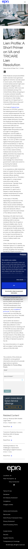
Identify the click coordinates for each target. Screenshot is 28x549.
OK (14, 285)
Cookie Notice (7, 531)
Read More (7, 426)
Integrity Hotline (8, 504)
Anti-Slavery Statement (10, 498)
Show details (20, 279)
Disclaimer (6, 494)
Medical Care (15, 107)
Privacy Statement (9, 521)
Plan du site (6, 514)
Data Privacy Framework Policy (12, 518)
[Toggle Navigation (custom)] (25, 2)
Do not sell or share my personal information (14, 292)
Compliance (6, 501)
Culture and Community (10, 511)
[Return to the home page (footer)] (5, 2)
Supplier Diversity (8, 538)
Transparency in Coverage (11, 541)
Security (5, 534)
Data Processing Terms (10, 524)
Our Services (13, 407)
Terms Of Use (7, 491)
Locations (7, 475)
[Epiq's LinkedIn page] (14, 485)
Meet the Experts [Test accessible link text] (9, 478)
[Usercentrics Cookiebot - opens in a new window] (20, 255)
